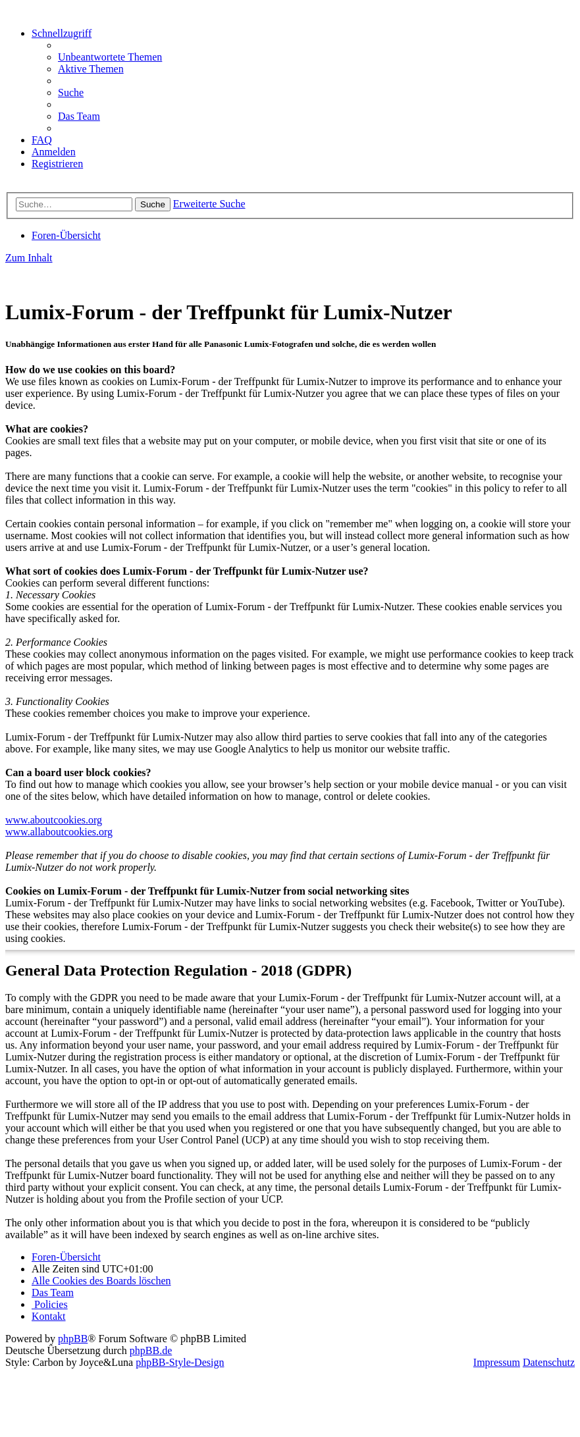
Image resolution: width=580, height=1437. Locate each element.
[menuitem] (110, 57)
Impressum (496, 1362)
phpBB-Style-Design (180, 1362)
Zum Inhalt (29, 257)
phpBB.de (151, 1350)
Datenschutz (549, 1362)
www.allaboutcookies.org (59, 831)
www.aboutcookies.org (53, 819)
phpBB (73, 1338)
